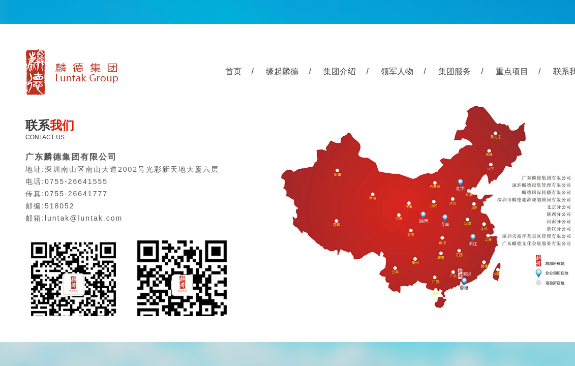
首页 (233, 71)
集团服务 (454, 71)
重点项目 (512, 71)
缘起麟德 (282, 71)
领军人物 (397, 71)
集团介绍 (339, 71)
